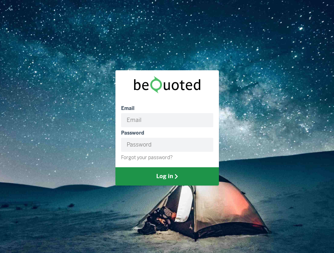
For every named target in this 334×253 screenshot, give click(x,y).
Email (127, 108)
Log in (167, 176)
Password (132, 133)
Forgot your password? (147, 157)
